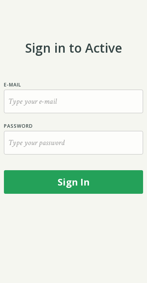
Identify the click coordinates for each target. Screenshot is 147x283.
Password (18, 126)
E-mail (12, 84)
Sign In (74, 181)
